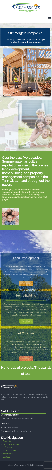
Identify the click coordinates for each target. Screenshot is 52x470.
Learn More (26, 302)
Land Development (11, 444)
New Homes (8, 454)
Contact (6, 457)
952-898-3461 (14, 427)
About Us (7, 441)
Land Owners (10, 450)
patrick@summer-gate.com (19, 431)
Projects (8, 447)
